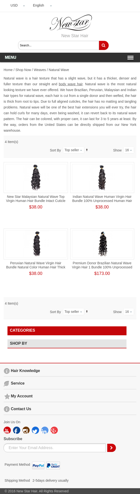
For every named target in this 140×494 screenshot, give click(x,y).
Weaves (40, 70)
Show (117, 150)
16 (127, 150)
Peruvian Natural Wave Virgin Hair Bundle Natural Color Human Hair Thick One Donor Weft (35, 267)
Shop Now (23, 70)
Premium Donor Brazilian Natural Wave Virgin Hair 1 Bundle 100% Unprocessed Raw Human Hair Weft (102, 267)
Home (8, 70)
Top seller (72, 150)
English (38, 5)
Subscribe (13, 439)
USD (14, 5)
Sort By (55, 150)
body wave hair (71, 84)
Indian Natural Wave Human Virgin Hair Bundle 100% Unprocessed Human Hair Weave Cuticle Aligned (102, 201)
